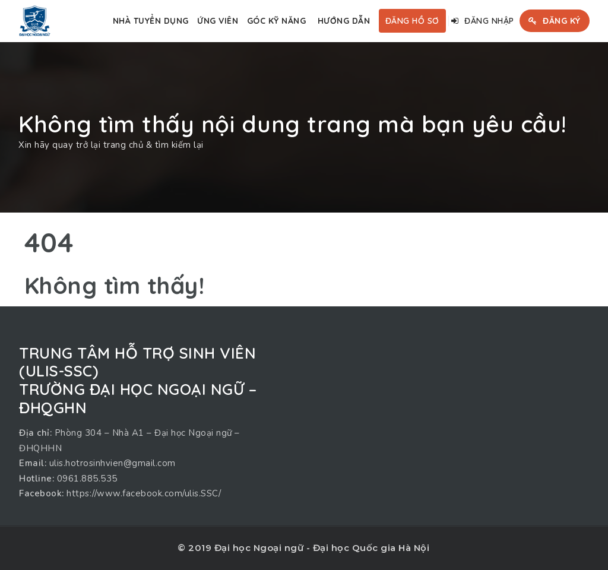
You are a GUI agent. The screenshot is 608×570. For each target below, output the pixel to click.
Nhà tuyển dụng (151, 20)
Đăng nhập (482, 20)
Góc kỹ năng (276, 20)
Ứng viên (217, 20)
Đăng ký (554, 20)
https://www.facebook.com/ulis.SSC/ (143, 493)
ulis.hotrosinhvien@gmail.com (112, 463)
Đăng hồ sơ (412, 20)
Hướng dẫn (344, 20)
